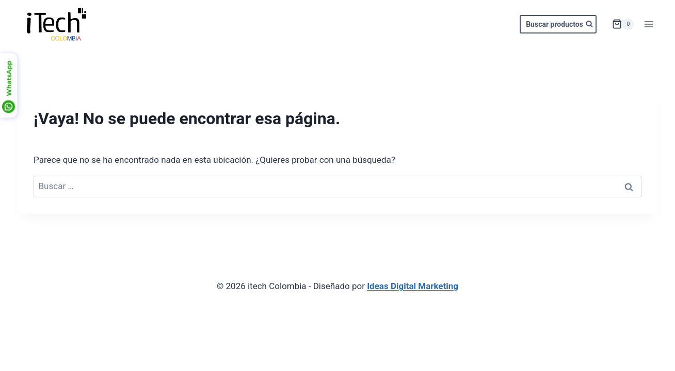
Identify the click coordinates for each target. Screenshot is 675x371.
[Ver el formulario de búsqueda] (558, 24)
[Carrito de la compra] (623, 24)
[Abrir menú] (648, 24)
